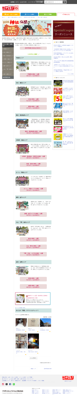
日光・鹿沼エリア (6, 52)
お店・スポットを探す (11, 14)
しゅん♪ (17, 350)
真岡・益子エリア (6, 65)
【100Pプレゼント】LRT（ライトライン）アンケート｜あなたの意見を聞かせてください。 (64, 66)
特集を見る (66, 14)
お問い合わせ (23, 378)
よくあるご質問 (12, 378)
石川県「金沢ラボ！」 (36, 393)
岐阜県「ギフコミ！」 (56, 391)
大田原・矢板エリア (7, 59)
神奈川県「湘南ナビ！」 (56, 392)
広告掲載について (6, 380)
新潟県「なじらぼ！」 (46, 391)
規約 (18, 378)
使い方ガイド (5, 378)
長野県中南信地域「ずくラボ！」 (69, 391)
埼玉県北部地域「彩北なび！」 (56, 394)
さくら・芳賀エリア (7, 62)
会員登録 (12, 2)
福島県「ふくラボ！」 (36, 391)
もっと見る (70, 73)
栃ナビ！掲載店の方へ (16, 380)
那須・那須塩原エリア (7, 55)
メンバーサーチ (31, 2)
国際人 (17, 328)
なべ (41, 328)
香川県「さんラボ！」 (46, 392)
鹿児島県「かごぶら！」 (46, 393)
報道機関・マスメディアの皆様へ (29, 380)
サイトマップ (30, 378)
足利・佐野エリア (6, 74)
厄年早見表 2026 (47, 368)
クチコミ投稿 (39, 2)
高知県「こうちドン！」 (67, 393)
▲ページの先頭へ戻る (20, 307)
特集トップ (33, 368)
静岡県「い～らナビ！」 (67, 392)
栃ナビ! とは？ (68, 381)
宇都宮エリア (5, 49)
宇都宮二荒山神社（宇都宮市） (33, 351)
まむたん (29, 350)
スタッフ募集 (41, 380)
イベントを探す (29, 14)
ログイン (17, 2)
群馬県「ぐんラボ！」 (36, 392)
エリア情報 (47, 14)
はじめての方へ (23, 2)
